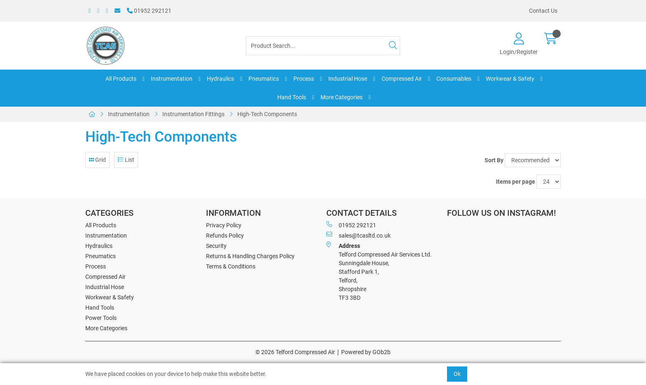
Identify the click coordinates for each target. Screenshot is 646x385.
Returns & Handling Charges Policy (250, 256)
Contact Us (543, 10)
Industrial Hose (347, 78)
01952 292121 (149, 10)
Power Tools (101, 318)
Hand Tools (291, 97)
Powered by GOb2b (366, 352)
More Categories (342, 97)
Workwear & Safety (510, 78)
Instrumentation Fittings (193, 114)
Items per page (515, 181)
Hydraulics (220, 78)
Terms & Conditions (230, 266)
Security (216, 246)
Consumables (453, 78)
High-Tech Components (267, 114)
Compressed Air (402, 78)
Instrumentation (171, 78)
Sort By (494, 160)
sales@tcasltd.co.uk (358, 235)
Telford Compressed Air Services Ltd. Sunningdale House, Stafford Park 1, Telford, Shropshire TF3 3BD (379, 271)
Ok (457, 374)
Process (303, 78)
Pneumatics (263, 78)
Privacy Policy (223, 225)
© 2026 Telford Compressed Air (295, 352)
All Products (120, 78)
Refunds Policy (225, 235)
